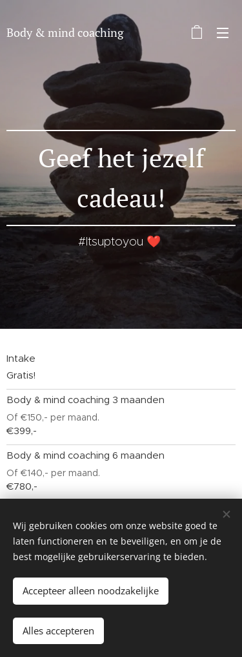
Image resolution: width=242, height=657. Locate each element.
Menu (222, 33)
